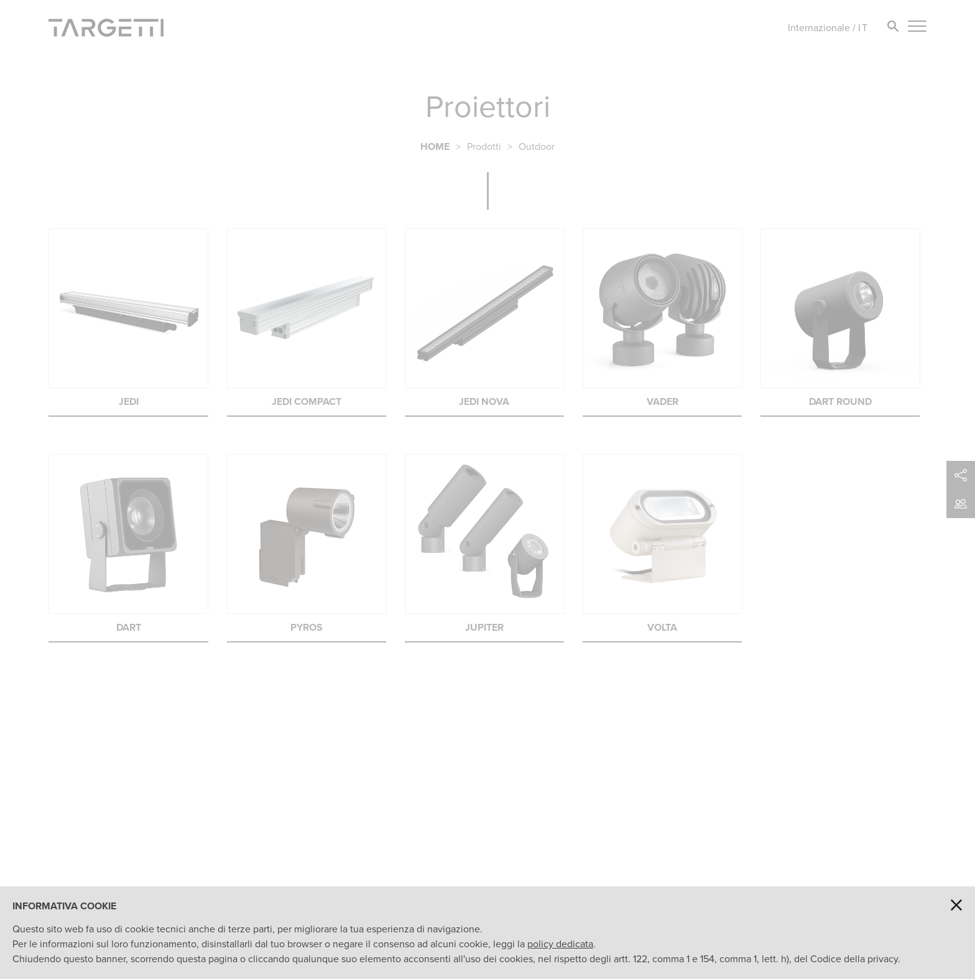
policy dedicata (560, 944)
